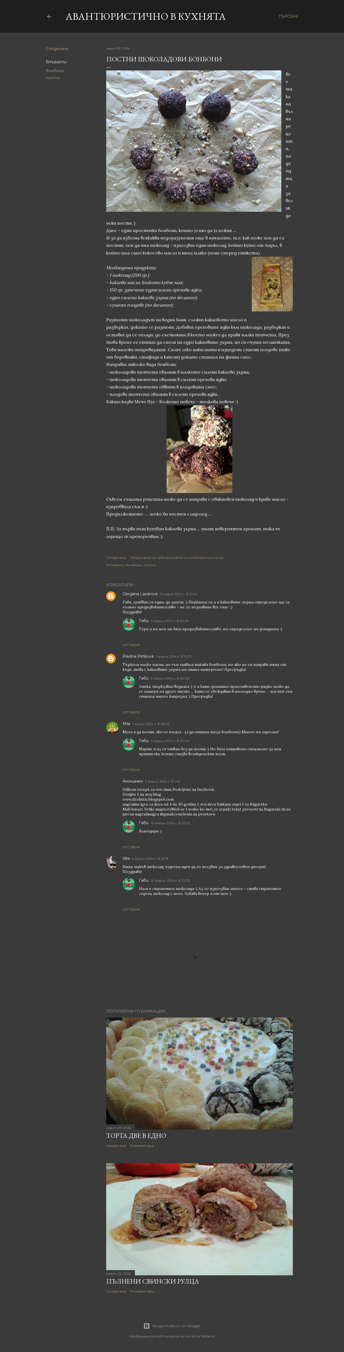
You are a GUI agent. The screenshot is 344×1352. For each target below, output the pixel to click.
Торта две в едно (136, 1135)
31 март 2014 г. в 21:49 (178, 594)
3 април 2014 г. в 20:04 (170, 741)
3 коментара (142, 1291)
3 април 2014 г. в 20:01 (170, 621)
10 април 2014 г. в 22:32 (170, 823)
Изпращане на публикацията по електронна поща (176, 557)
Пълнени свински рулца (152, 1281)
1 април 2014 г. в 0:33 (173, 656)
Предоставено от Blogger (172, 1326)
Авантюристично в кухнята (146, 16)
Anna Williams (203, 1336)
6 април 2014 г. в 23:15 (150, 859)
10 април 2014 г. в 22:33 (170, 880)
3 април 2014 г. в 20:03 (170, 678)
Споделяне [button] (57, 48)
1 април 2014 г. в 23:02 (151, 724)
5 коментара (142, 1146)
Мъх (126, 723)
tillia (126, 858)
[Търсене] (288, 16)
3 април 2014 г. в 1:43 (162, 781)
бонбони (55, 70)
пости (53, 77)
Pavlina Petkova (138, 656)
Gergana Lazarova (140, 593)
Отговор (131, 645)
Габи (144, 620)
